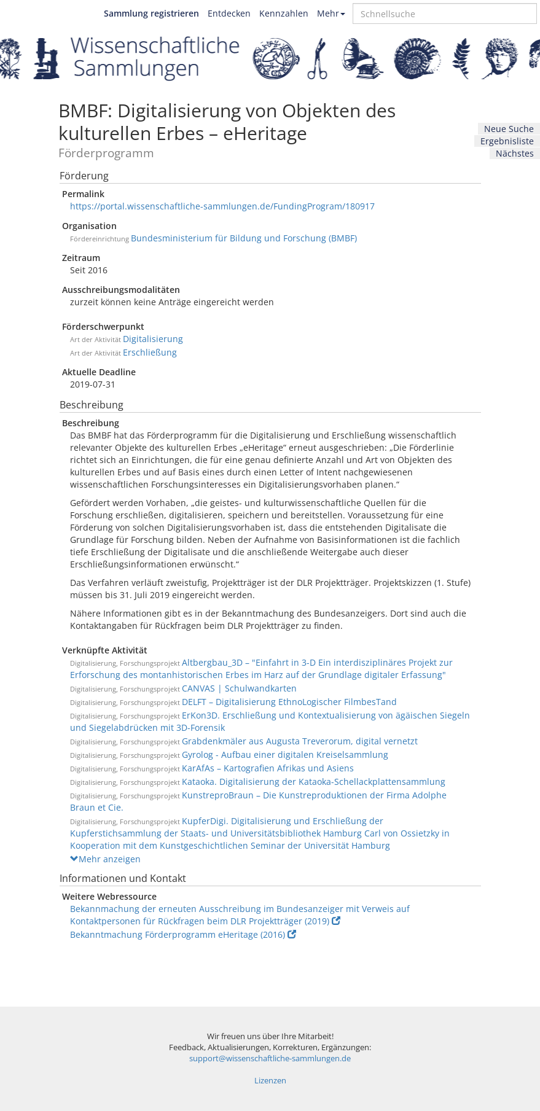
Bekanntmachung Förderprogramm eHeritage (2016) (183, 934)
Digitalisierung (153, 339)
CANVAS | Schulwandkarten (239, 688)
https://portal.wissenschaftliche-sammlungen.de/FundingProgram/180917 (222, 206)
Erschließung (150, 352)
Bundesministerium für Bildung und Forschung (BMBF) (244, 238)
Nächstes (515, 153)
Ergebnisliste (507, 141)
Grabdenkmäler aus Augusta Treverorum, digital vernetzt (300, 741)
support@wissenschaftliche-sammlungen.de (270, 1058)
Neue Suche (509, 128)
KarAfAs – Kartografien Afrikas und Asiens (268, 768)
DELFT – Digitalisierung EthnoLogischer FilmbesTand (289, 702)
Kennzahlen (283, 13)
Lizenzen (270, 1080)
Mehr (331, 13)
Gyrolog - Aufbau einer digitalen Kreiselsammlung (285, 754)
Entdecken (229, 13)
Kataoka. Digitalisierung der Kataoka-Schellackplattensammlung (313, 781)
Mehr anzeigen (105, 859)
